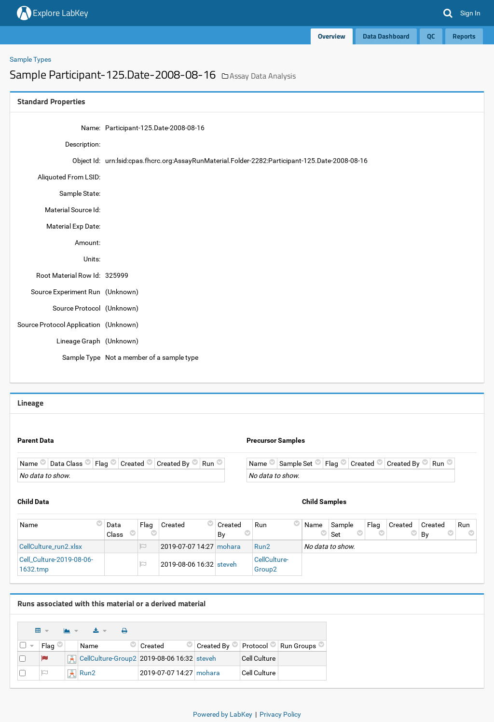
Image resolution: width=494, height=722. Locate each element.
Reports (464, 36)
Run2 (262, 546)
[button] (447, 13)
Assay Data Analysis (263, 76)
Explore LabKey (60, 12)
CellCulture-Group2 (108, 658)
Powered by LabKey (222, 714)
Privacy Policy (280, 714)
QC (431, 36)
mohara (229, 546)
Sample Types (30, 59)
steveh (227, 564)
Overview (331, 36)
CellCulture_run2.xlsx (50, 546)
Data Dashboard (386, 36)
